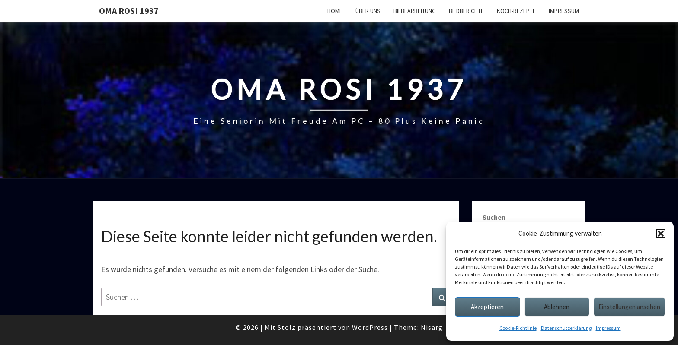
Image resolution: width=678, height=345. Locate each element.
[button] (660, 233)
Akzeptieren (487, 307)
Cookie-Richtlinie (518, 328)
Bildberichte (466, 11)
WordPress (370, 327)
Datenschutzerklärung (566, 328)
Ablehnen (556, 307)
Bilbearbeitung (414, 11)
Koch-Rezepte (516, 11)
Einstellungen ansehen (629, 307)
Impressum (608, 328)
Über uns (368, 11)
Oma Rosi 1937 (129, 10)
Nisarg (432, 327)
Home (334, 11)
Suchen (494, 217)
